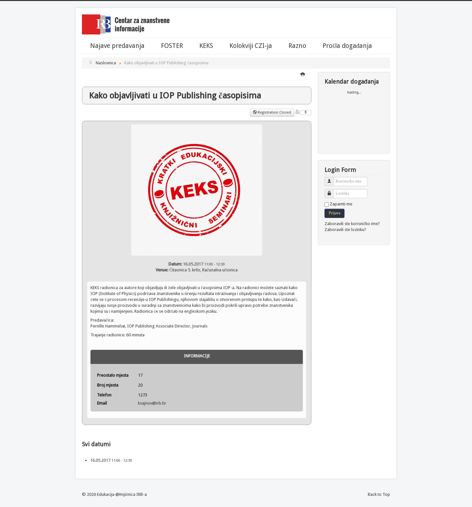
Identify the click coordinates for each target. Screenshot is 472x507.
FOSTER (172, 46)
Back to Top (379, 494)
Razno (297, 46)
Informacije (197, 355)
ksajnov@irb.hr (152, 403)
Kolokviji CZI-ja (250, 46)
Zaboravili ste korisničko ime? (352, 223)
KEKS (206, 46)
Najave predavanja (117, 46)
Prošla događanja (347, 46)
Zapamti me (341, 203)
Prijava (334, 213)
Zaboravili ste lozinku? (345, 229)
